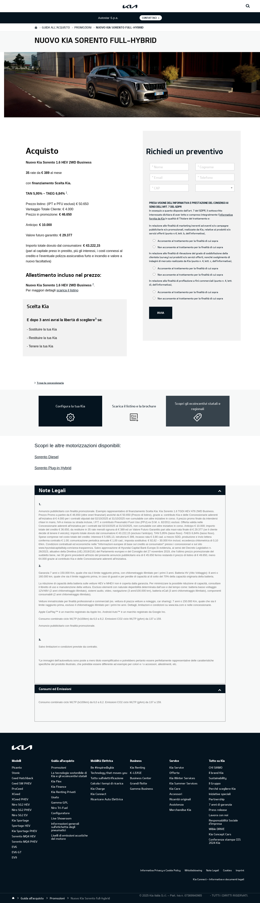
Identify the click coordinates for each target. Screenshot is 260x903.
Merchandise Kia (180, 809)
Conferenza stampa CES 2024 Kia (225, 841)
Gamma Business (141, 788)
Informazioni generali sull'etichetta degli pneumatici (65, 827)
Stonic (16, 772)
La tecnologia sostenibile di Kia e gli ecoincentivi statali (69, 774)
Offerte (174, 772)
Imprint (240, 870)
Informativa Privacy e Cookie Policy (160, 870)
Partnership (216, 799)
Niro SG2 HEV (21, 804)
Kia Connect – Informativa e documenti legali (218, 879)
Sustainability (217, 778)
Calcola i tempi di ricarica (107, 783)
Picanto (17, 767)
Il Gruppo (215, 783)
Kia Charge (98, 788)
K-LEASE (136, 772)
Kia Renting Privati (63, 792)
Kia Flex (56, 781)
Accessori (175, 794)
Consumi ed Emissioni (55, 689)
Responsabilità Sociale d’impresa (223, 822)
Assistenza (176, 804)
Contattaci (149, 17)
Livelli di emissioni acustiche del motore (69, 837)
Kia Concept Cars (220, 834)
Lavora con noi (218, 815)
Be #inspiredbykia (102, 767)
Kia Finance (58, 786)
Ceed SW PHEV (21, 783)
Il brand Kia (216, 772)
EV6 (14, 846)
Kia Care (174, 788)
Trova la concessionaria (50, 382)
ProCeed (17, 788)
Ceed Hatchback (22, 778)
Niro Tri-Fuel (59, 807)
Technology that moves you (109, 772)
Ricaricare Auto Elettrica (107, 799)
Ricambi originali (180, 799)
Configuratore (60, 813)
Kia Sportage (20, 820)
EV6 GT (17, 852)
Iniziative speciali (220, 794)
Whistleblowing (193, 870)
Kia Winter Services (182, 778)
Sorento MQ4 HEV (24, 836)
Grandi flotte (138, 783)
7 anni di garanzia (220, 804)
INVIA (160, 312)
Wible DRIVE (216, 829)
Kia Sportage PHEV (24, 831)
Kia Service (176, 767)
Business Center (140, 778)
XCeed (16, 794)
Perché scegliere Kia (222, 788)
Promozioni (58, 767)
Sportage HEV (21, 825)
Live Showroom (61, 818)
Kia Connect (98, 794)
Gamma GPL (59, 802)
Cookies (227, 870)
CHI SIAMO (215, 767)
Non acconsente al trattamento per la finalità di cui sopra (188, 247)
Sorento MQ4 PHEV (24, 841)
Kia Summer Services (183, 783)
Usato (55, 797)
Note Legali (212, 870)
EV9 (14, 857)
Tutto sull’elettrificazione (107, 778)
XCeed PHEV (20, 799)
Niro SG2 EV (20, 815)
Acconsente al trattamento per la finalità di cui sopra (185, 240)
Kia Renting (137, 767)
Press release (218, 809)
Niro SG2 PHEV (21, 809)
